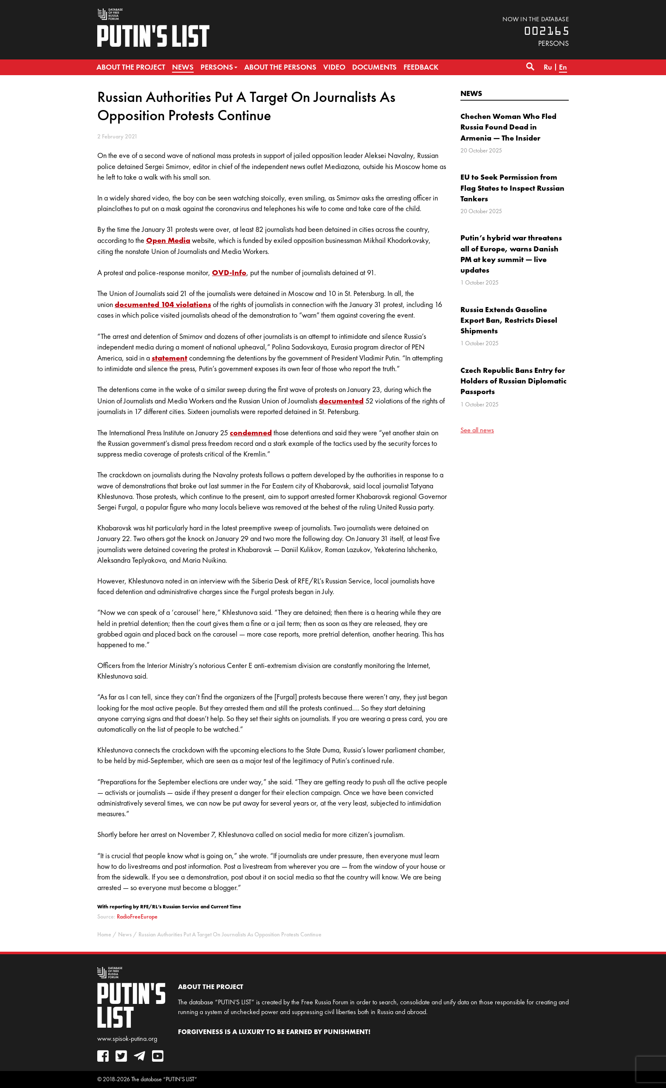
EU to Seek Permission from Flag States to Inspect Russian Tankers (512, 187)
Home (104, 934)
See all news (477, 430)
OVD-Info (229, 272)
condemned (251, 432)
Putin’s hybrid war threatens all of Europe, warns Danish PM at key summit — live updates (511, 254)
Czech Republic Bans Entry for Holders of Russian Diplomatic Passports (513, 380)
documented (341, 401)
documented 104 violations (163, 304)
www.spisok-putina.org (127, 1038)
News (471, 93)
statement (169, 358)
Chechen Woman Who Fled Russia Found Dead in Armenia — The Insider (508, 126)
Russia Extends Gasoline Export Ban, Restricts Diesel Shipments (508, 319)
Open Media (168, 240)
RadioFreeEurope (137, 916)
